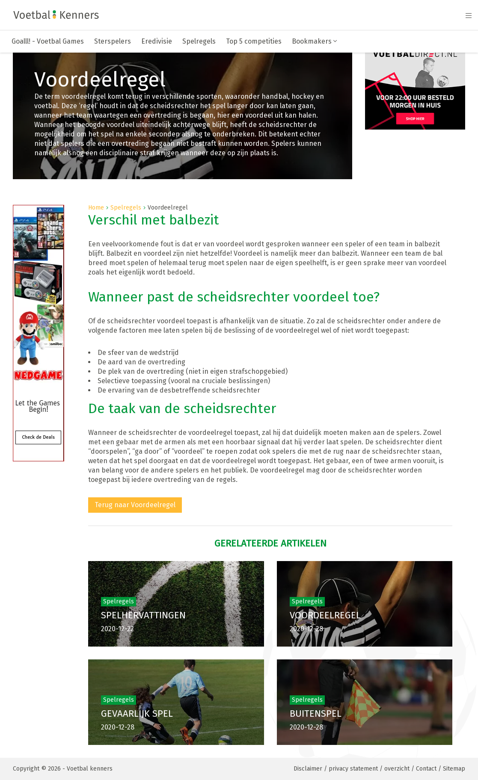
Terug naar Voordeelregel (135, 505)
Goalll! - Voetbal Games (48, 41)
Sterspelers (112, 41)
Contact (426, 768)
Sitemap (454, 768)
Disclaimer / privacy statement (336, 768)
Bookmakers (314, 41)
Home (96, 208)
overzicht (397, 768)
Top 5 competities (254, 41)
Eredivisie (156, 41)
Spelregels (199, 41)
